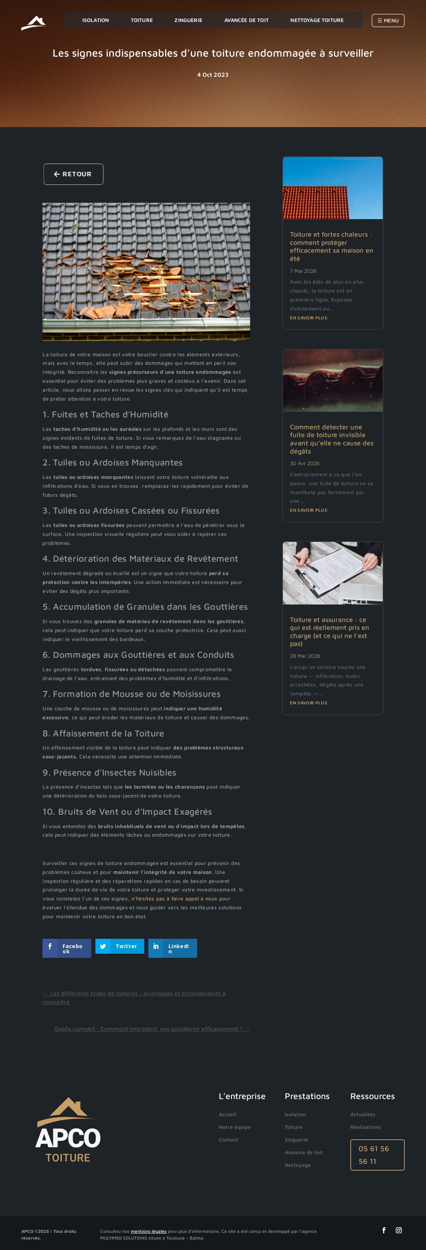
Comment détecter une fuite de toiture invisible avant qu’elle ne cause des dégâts (331, 439)
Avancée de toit (246, 20)
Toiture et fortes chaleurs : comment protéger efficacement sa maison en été (331, 246)
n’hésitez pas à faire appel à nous (175, 898)
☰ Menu (388, 20)
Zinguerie (188, 20)
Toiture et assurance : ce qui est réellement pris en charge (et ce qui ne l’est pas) (329, 632)
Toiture (142, 20)
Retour (83, 174)
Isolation (95, 20)
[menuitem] (229, 1114)
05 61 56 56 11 (374, 1154)
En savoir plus (308, 318)
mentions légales (149, 1231)
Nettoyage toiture (317, 20)
